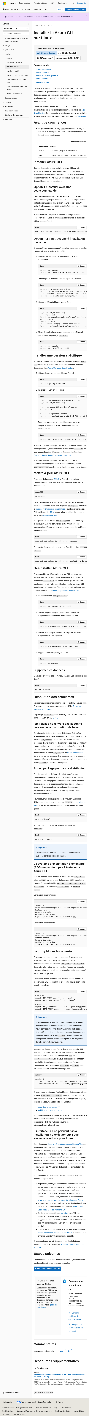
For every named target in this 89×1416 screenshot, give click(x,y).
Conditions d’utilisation (63, 1411)
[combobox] (16, 29)
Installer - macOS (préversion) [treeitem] (17, 75)
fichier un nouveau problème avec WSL (54, 1233)
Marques (5, 1414)
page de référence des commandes (50, 509)
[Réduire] (28, 24)
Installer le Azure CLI (51, 515)
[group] (60, 231)
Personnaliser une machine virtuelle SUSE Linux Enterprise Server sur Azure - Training (59, 1376)
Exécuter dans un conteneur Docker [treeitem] (16, 88)
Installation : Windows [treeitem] (14, 63)
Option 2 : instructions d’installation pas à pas (52, 455)
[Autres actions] (85, 26)
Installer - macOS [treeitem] (12, 71)
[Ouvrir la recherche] (73, 3)
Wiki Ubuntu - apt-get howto (49, 1110)
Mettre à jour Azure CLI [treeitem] (14, 94)
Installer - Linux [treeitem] (12, 67)
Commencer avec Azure (76, 9)
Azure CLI (51, 26)
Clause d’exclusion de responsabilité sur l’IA (17, 1408)
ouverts (64, 1213)
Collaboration (66, 1408)
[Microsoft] (4, 3)
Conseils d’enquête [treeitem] (11, 111)
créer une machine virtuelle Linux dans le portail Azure (60, 1200)
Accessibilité (78, 1411)
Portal (60, 9)
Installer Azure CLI (42, 73)
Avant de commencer (43, 70)
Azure (43, 26)
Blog (55, 1408)
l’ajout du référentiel (75, 753)
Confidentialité (7, 1411)
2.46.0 (55, 718)
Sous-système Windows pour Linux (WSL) (65, 1144)
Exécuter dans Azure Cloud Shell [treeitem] (16, 81)
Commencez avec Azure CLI (47, 1269)
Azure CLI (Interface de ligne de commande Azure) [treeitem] (16, 40)
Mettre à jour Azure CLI (44, 79)
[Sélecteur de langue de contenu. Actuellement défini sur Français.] (7, 1402)
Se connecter (81, 3)
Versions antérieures (43, 1408)
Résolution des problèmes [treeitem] (14, 115)
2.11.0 (56, 479)
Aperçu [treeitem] (9, 58)
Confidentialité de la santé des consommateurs (33, 1411)
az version (82, 116)
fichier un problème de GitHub (64, 591)
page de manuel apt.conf (48, 1107)
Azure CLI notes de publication (60, 368)
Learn (36, 26)
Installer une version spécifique (47, 76)
